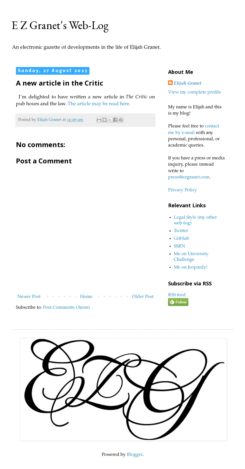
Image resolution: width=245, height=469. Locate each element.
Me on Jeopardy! (190, 267)
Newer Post (28, 297)
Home (86, 297)
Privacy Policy (182, 190)
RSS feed (177, 295)
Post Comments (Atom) (66, 307)
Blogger (134, 454)
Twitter (181, 231)
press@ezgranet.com (188, 177)
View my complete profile (194, 92)
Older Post (143, 297)
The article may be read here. (100, 104)
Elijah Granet (187, 83)
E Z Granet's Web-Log (60, 25)
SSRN (179, 246)
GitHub (181, 238)
